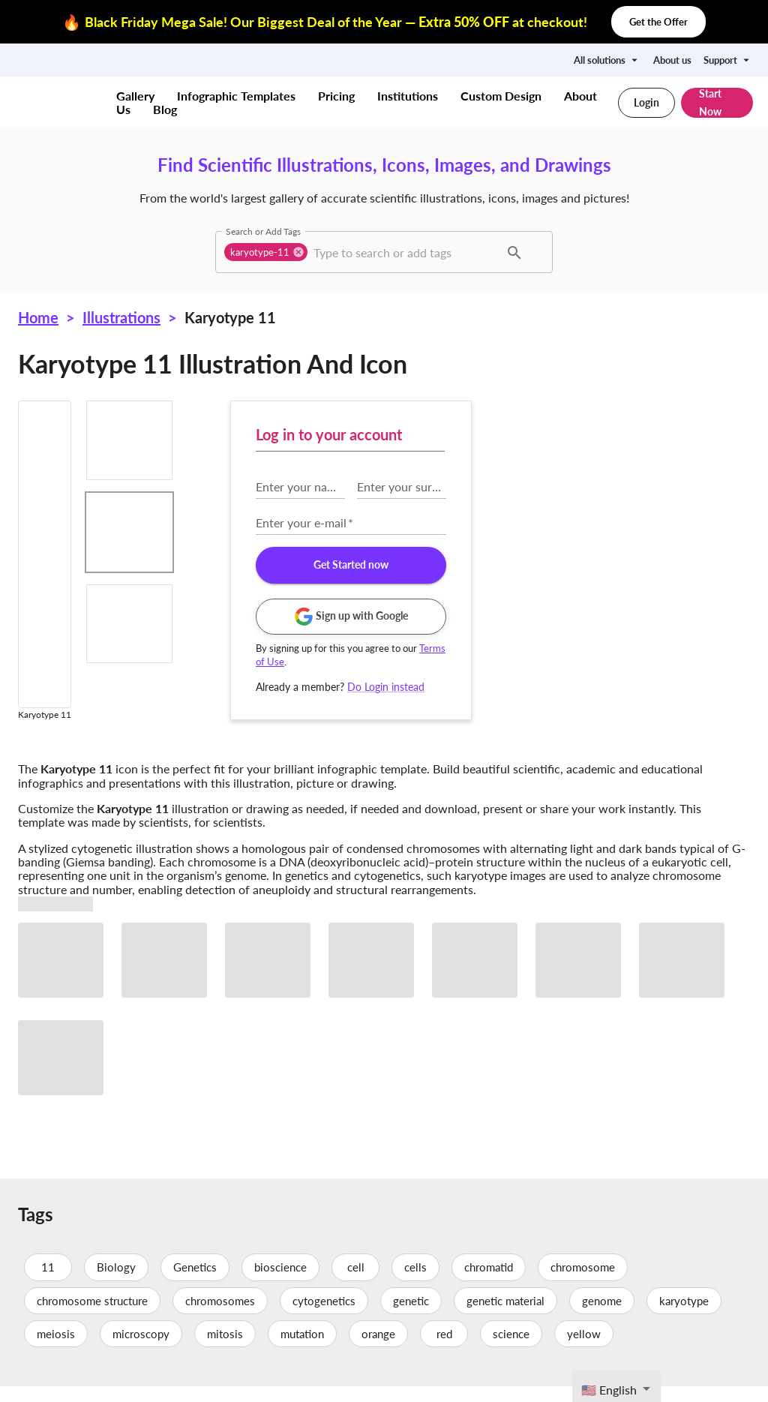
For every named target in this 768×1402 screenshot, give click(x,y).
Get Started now (630, 565)
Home (38, 317)
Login (646, 103)
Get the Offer (658, 22)
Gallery (135, 96)
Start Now (717, 103)
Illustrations (121, 317)
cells (415, 1283)
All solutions (607, 60)
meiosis (56, 1349)
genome (602, 1316)
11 (48, 1283)
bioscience (280, 1283)
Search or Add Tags (263, 231)
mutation (302, 1349)
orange (378, 1349)
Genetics (195, 1283)
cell (355, 1283)
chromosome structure (92, 1316)
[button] (266, 252)
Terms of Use (564, 662)
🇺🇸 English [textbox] (609, 1389)
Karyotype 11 (230, 317)
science (511, 1349)
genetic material (505, 1316)
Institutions (407, 96)
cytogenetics (324, 1316)
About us (672, 60)
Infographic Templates (236, 96)
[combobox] (405, 252)
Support (728, 60)
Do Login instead (665, 686)
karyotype (684, 1316)
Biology (116, 1283)
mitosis (225, 1349)
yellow (584, 1349)
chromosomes (220, 1316)
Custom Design (501, 96)
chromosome (582, 1283)
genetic (411, 1316)
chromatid (488, 1283)
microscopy (141, 1349)
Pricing (336, 96)
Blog (165, 109)
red (444, 1349)
